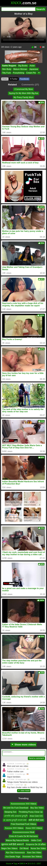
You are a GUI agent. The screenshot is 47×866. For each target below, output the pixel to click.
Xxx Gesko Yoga (12, 856)
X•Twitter (14, 79)
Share (5, 79)
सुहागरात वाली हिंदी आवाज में (13, 844)
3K (34, 47)
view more (24, 791)
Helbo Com (36, 840)
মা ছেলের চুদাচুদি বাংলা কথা (15, 820)
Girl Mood (24, 848)
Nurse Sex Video (38, 848)
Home (9, 863)
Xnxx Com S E (36, 816)
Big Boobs (22, 66)
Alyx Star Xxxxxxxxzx (15, 852)
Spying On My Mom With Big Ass (23, 93)
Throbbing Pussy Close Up (30, 812)
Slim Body (6, 69)
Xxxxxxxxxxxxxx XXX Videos (23, 804)
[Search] (18, 9)
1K (42, 47)
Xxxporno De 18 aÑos (35, 844)
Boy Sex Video (37, 808)
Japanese (33, 69)
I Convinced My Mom (23, 89)
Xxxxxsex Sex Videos (32, 856)
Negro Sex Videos (9, 848)
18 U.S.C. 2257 (34, 863)
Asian (32, 66)
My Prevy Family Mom (23, 97)
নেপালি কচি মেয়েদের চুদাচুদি (15, 816)
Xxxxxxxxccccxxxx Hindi (23, 832)
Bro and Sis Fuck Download (15, 808)
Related (12, 84)
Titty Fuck (6, 73)
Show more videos (23, 744)
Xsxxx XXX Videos (34, 828)
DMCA (23, 863)
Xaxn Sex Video (34, 852)
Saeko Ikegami (9, 66)
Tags (15, 863)
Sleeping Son (10, 812)
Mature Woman (20, 69)
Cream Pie (31, 73)
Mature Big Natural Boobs (17, 840)
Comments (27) (30, 84)
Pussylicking (18, 73)
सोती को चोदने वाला (36, 820)
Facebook (24, 79)
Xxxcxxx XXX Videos (14, 828)
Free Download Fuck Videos (23, 824)
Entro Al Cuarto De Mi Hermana (23, 836)
